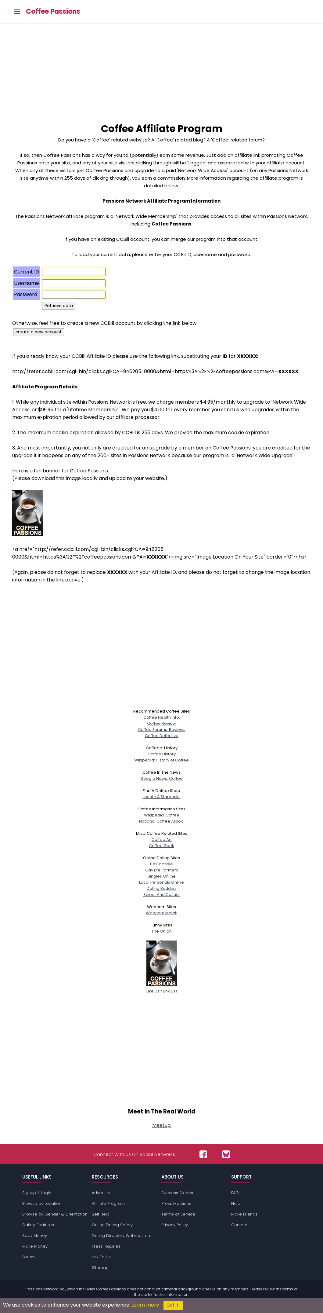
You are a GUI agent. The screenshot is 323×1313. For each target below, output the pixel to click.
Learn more (145, 1304)
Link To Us (101, 1257)
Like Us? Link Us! (161, 988)
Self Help (100, 1214)
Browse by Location (41, 1203)
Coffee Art (162, 839)
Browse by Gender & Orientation (55, 1214)
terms (287, 1289)
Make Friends (244, 1214)
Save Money (34, 1235)
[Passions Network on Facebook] (203, 1154)
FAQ (235, 1193)
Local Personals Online (161, 882)
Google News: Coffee (161, 778)
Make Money (35, 1246)
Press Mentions (176, 1203)
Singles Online (162, 876)
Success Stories (177, 1193)
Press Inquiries (106, 1246)
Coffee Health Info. (161, 717)
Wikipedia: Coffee (161, 815)
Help (235, 1203)
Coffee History (162, 754)
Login (46, 1193)
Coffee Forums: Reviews (161, 729)
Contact (239, 1225)
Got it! (173, 1305)
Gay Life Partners (161, 870)
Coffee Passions (53, 11)
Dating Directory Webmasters (121, 1235)
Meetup (161, 1125)
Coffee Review (161, 723)
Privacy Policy (174, 1225)
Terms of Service (178, 1214)
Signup (29, 1193)
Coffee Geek (161, 846)
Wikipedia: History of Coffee (161, 760)
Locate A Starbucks (162, 797)
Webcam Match (162, 913)
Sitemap (100, 1268)
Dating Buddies (162, 888)
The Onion (162, 931)
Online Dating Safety (112, 1225)
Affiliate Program (108, 1203)
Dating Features (38, 1225)
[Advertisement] (161, 69)
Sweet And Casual (161, 894)
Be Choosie (161, 864)
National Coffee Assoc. (161, 821)
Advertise (101, 1193)
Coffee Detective (161, 736)
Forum (28, 1257)
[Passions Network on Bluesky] (226, 1154)
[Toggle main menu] (17, 12)
